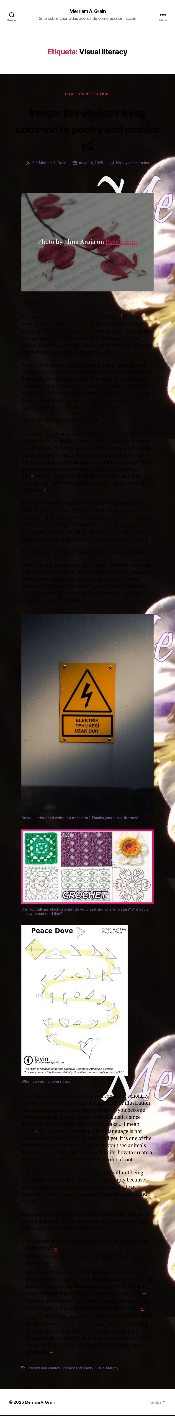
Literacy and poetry (78, 1369)
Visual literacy (108, 1369)
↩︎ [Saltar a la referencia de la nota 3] (145, 1294)
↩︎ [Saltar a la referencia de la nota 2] (54, 1265)
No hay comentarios (133, 164)
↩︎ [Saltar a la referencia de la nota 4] (143, 1310)
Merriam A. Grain (87, 11)
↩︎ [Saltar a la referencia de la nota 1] (56, 1250)
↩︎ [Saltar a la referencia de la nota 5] (52, 1353)
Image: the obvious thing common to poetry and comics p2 (87, 129)
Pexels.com (121, 243)
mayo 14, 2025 (91, 164)
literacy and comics (44, 1369)
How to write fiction (87, 95)
